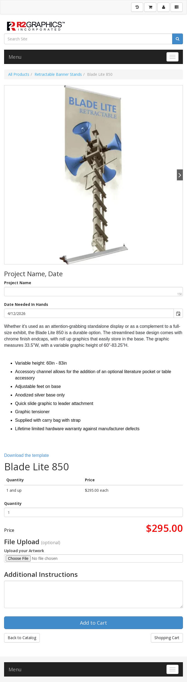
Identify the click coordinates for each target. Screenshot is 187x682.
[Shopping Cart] (150, 7)
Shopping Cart (166, 637)
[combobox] (89, 313)
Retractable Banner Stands (58, 74)
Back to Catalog (22, 637)
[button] (178, 313)
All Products (18, 74)
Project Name (17, 282)
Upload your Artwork (24, 550)
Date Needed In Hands (26, 304)
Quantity (13, 503)
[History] (137, 7)
